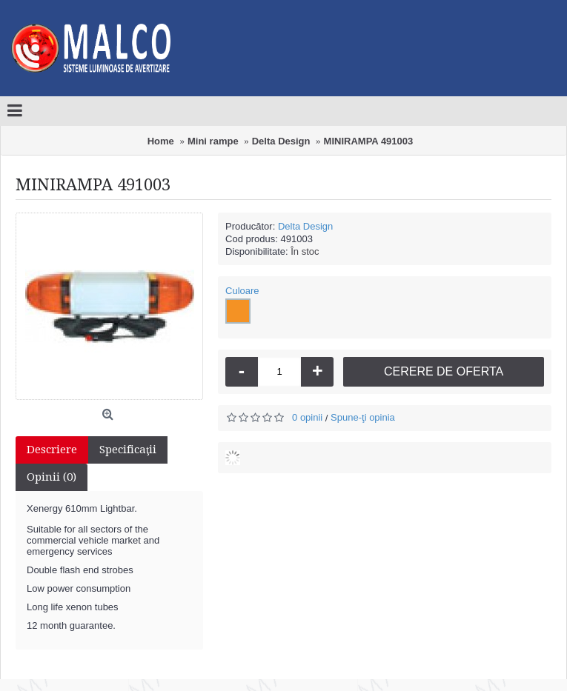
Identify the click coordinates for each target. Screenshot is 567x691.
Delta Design (305, 226)
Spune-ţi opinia (363, 417)
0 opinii (307, 417)
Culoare (242, 290)
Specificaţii (127, 449)
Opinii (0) (51, 477)
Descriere (52, 449)
